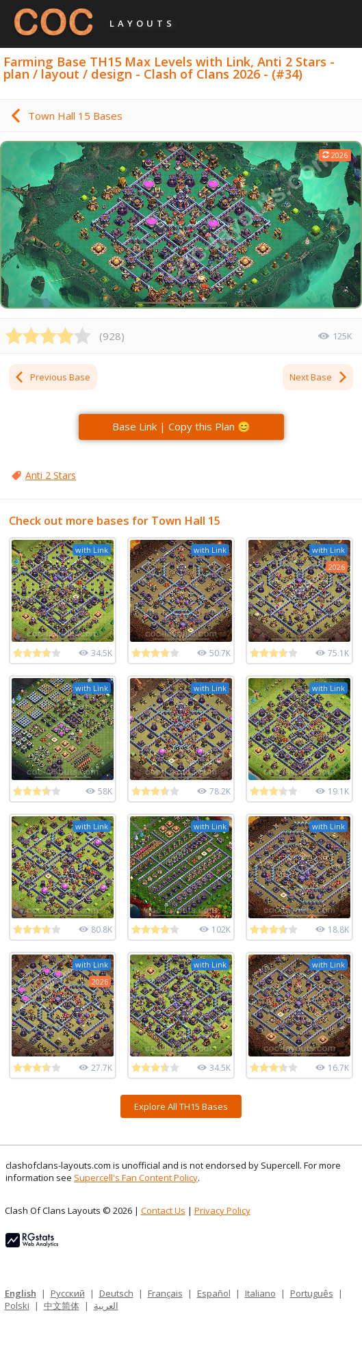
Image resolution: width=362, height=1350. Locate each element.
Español (214, 1293)
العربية (106, 1305)
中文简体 (61, 1305)
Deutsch (116, 1293)
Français (165, 1293)
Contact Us (163, 1210)
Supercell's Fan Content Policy (136, 1177)
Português (311, 1293)
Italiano (260, 1293)
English (20, 1293)
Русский (68, 1293)
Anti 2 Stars (50, 475)
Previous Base (52, 377)
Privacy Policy (222, 1210)
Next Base (318, 377)
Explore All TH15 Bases (181, 1106)
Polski (17, 1305)
